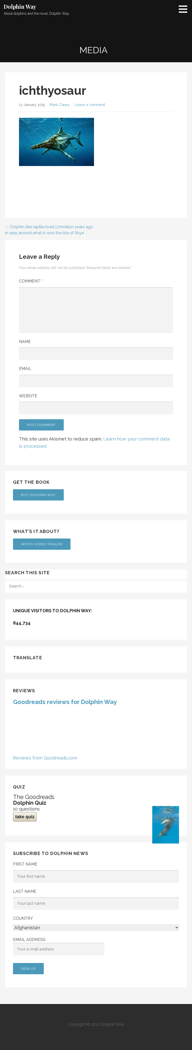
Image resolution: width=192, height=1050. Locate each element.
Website (28, 396)
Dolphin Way (20, 6)
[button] (185, 9)
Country (23, 918)
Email (25, 368)
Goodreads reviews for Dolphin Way (65, 702)
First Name (25, 864)
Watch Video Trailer (41, 544)
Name (25, 341)
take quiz (24, 816)
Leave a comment (89, 104)
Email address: (58, 946)
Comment (30, 281)
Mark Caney (60, 104)
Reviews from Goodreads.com (45, 757)
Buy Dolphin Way (38, 495)
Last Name (24, 891)
